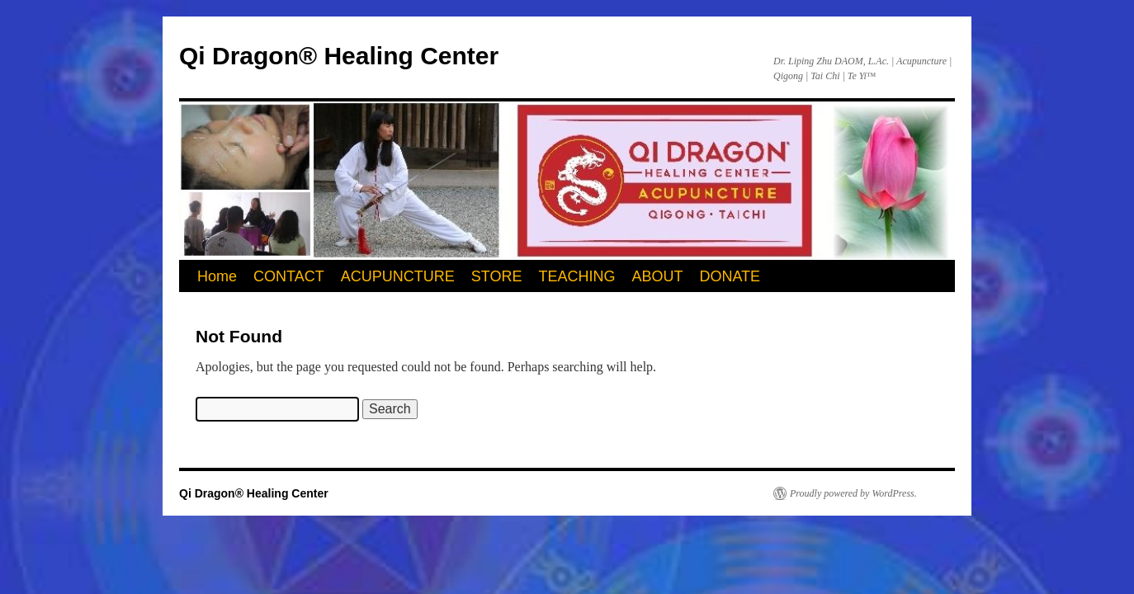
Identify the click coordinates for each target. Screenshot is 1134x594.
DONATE (729, 276)
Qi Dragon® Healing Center (338, 55)
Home (217, 276)
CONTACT (288, 276)
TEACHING (576, 276)
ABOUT (657, 276)
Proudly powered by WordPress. (853, 493)
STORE (496, 276)
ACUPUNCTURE (398, 276)
